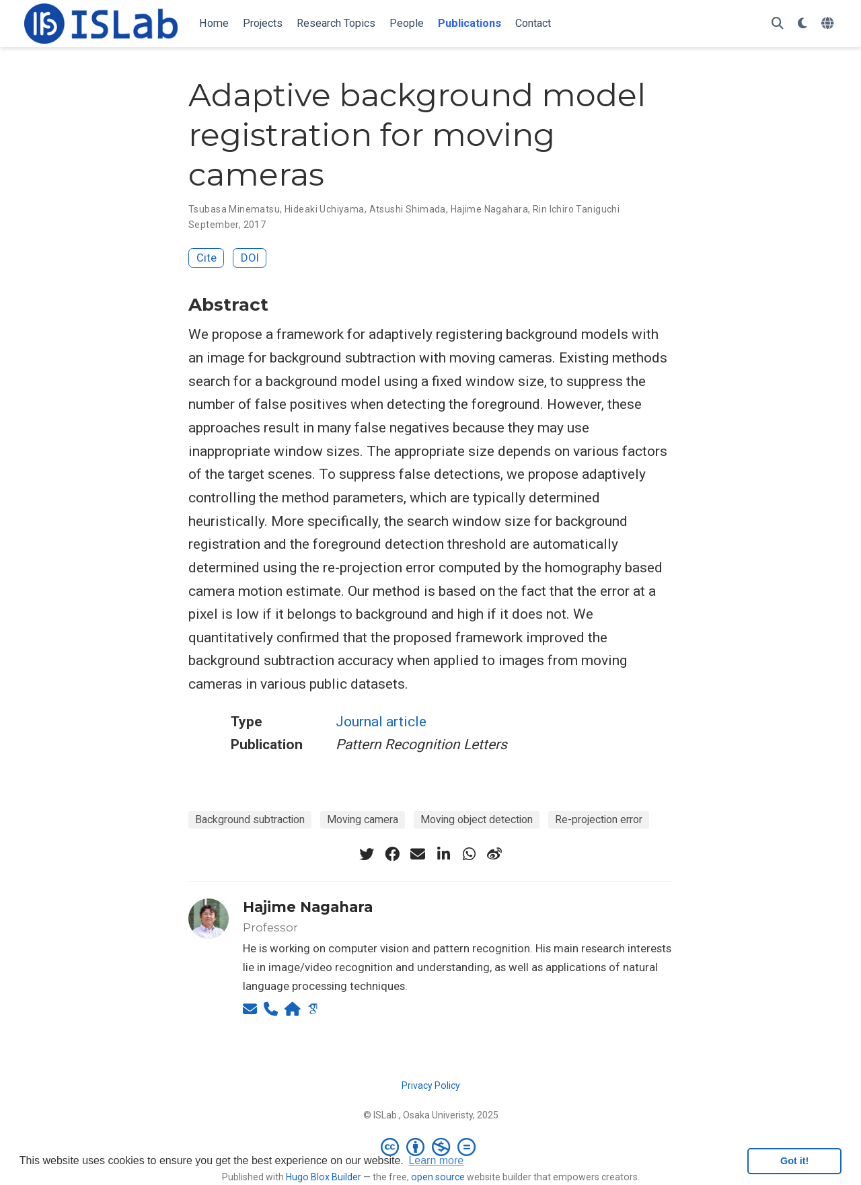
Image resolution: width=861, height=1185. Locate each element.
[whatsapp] (469, 854)
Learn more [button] (435, 1160)
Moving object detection (476, 819)
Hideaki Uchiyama (325, 209)
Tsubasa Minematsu (234, 209)
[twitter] (367, 854)
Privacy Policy (431, 1085)
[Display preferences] (802, 24)
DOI (250, 257)
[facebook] (392, 854)
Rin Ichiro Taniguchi (576, 209)
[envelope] (418, 854)
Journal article (381, 722)
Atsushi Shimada (407, 209)
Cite (206, 257)
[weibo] (494, 854)
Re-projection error (598, 819)
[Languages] (829, 24)
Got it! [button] (794, 1160)
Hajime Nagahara (489, 209)
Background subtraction (250, 819)
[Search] (778, 24)
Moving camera (362, 819)
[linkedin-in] (443, 854)
